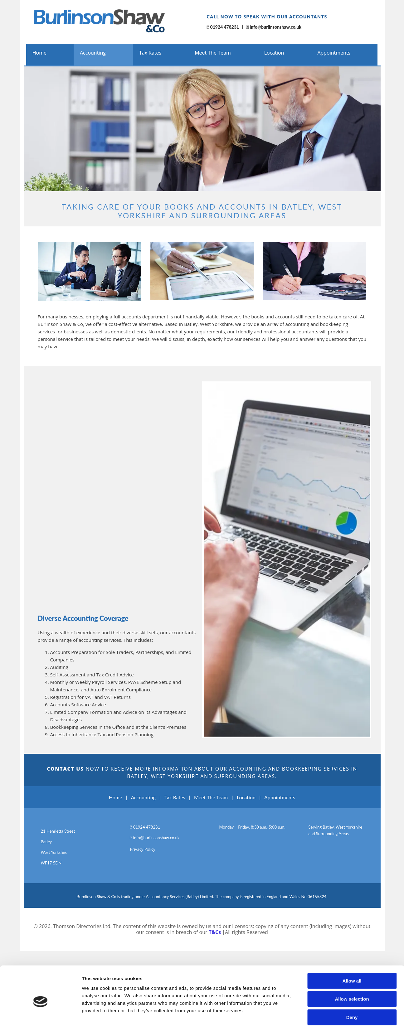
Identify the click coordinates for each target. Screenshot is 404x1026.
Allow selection (352, 903)
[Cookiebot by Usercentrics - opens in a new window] (40, 949)
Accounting (93, 52)
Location (274, 52)
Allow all (352, 885)
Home (39, 52)
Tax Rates (150, 52)
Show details (327, 948)
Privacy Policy (142, 849)
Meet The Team (213, 52)
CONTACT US (65, 768)
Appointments (333, 52)
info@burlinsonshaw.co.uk (275, 27)
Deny (352, 921)
